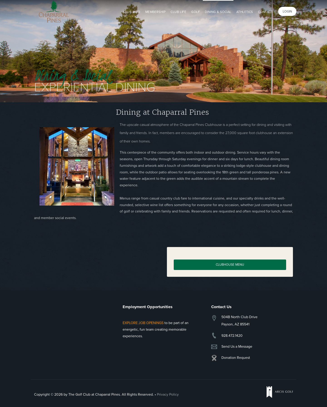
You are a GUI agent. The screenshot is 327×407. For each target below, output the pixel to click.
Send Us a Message (236, 346)
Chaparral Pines (54, 11)
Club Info (131, 12)
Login (287, 11)
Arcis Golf (280, 392)
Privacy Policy (168, 394)
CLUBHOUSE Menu (230, 265)
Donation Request (235, 357)
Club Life (178, 12)
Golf (195, 12)
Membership (155, 12)
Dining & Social (218, 12)
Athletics (244, 12)
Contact (265, 12)
